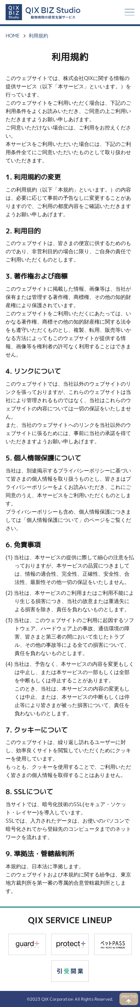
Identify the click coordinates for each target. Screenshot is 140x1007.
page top (129, 996)
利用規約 (38, 36)
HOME (13, 36)
